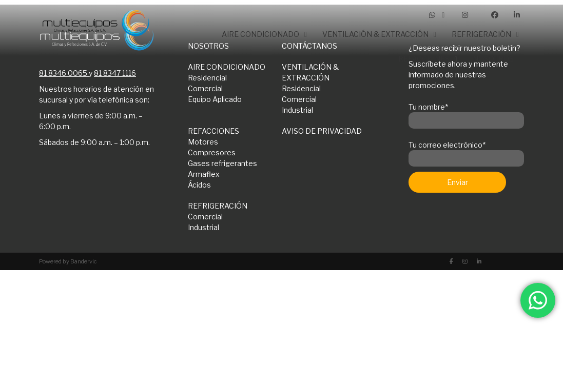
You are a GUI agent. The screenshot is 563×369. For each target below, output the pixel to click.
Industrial (297, 110)
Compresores (212, 152)
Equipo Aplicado (215, 99)
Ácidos (199, 184)
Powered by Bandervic (68, 261)
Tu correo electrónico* (466, 151)
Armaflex (204, 174)
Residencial (301, 88)
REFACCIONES (213, 131)
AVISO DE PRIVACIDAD (322, 131)
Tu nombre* (466, 113)
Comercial (205, 88)
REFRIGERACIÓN (217, 205)
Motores (203, 141)
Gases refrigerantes (222, 163)
